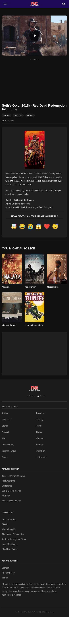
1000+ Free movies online (13, 475)
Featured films (8, 480)
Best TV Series (8, 519)
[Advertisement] (35, 80)
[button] (34, 36)
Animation (6, 419)
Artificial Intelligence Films (14, 539)
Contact (5, 567)
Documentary (8, 444)
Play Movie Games (10, 548)
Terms (5, 577)
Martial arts (41, 457)
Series (5, 457)
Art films (6, 495)
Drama (5, 425)
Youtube (41, 396)
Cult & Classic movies (11, 490)
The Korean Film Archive (13, 534)
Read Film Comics (10, 543)
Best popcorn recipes (11, 500)
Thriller (39, 431)
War (3, 438)
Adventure (40, 413)
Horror (38, 425)
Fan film (30, 115)
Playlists (6, 524)
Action (5, 413)
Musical (5, 431)
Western (6, 115)
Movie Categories (10, 406)
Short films (7, 485)
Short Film (18, 115)
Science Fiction (9, 450)
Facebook (31, 396)
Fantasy (39, 444)
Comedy (39, 419)
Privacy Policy (8, 572)
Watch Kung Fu (9, 529)
